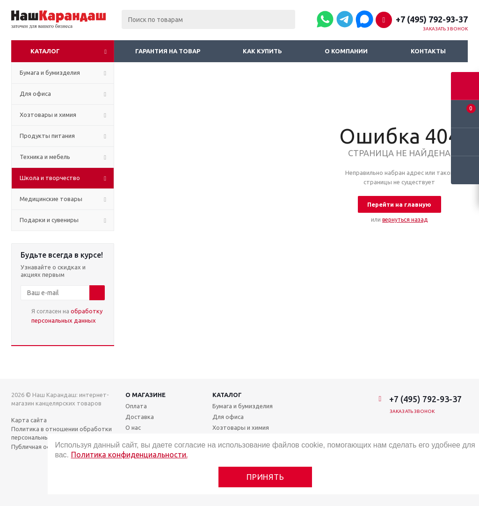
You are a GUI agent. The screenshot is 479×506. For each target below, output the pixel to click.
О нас (133, 427)
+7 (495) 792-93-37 (432, 19)
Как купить (262, 51)
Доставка (139, 416)
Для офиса (228, 416)
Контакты (428, 51)
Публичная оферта (38, 446)
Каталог (45, 51)
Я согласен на (66, 316)
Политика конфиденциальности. (129, 454)
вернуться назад (405, 220)
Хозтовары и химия (240, 427)
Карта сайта (29, 420)
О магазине (145, 394)
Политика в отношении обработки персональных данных (61, 433)
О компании (346, 51)
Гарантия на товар (167, 51)
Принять (265, 476)
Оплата (136, 406)
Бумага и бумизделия (242, 406)
